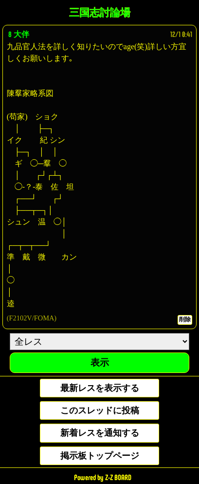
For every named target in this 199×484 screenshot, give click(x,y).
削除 (185, 319)
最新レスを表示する (99, 388)
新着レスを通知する (99, 433)
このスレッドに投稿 (99, 410)
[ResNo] (99, 341)
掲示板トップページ (99, 456)
